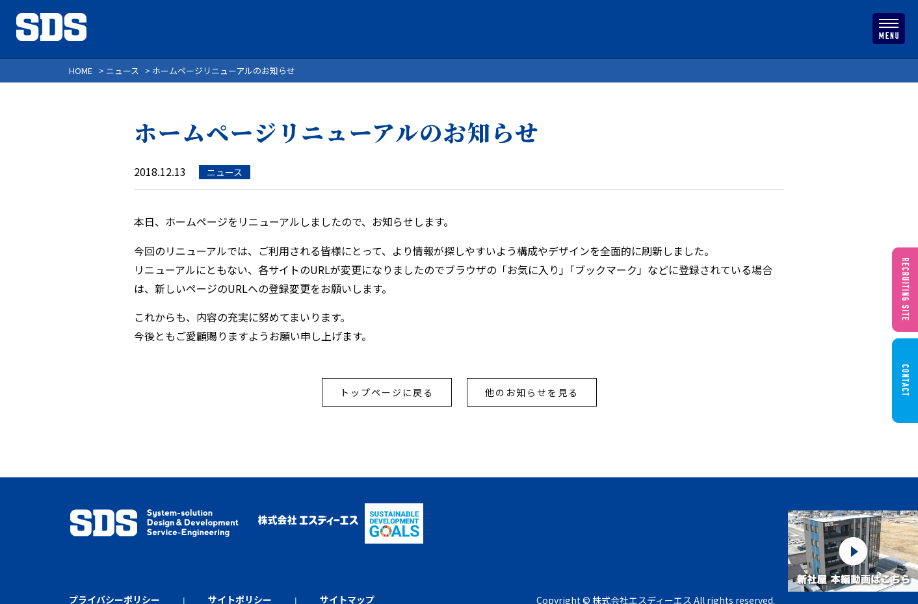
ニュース (225, 172)
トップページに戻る (387, 392)
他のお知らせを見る (532, 392)
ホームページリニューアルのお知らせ (336, 132)
